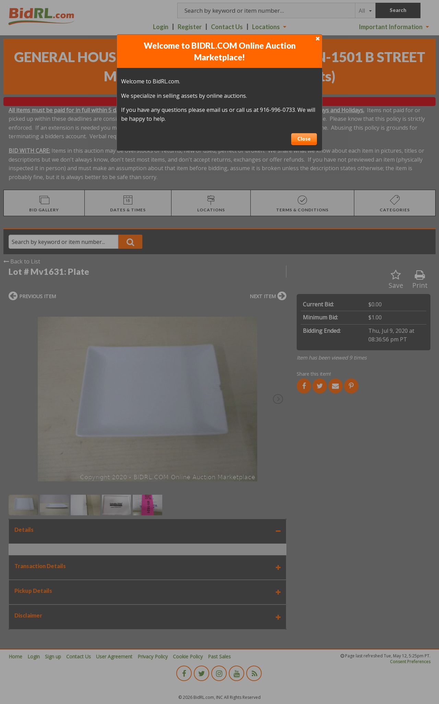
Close (304, 139)
